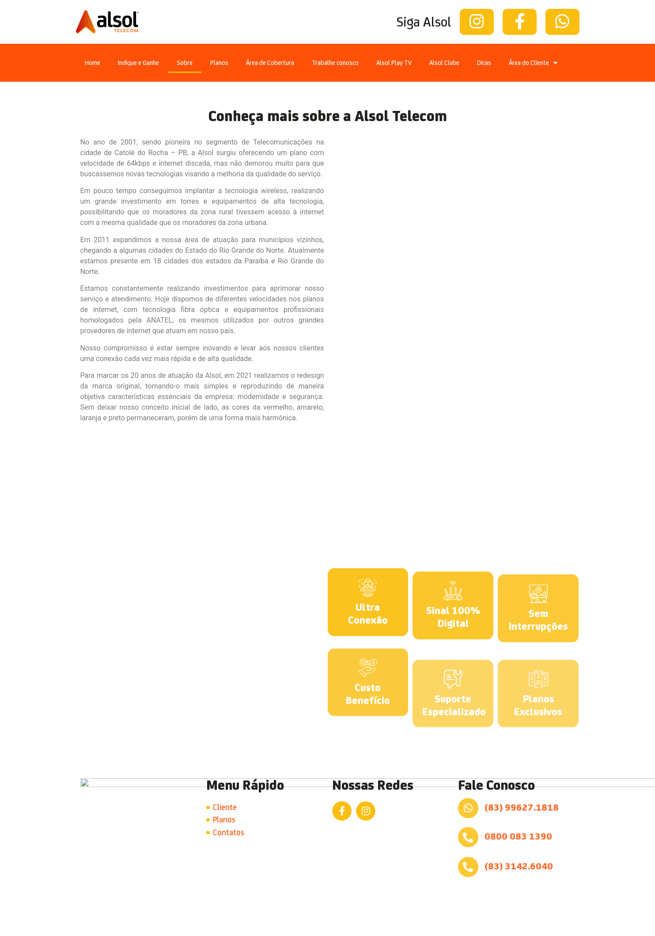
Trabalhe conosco (335, 62)
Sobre (185, 62)
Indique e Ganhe (138, 62)
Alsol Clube (444, 62)
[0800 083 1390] (468, 820)
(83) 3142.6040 (519, 849)
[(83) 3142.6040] (468, 850)
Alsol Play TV (394, 62)
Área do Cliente (533, 63)
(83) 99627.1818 (522, 790)
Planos (219, 62)
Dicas (484, 62)
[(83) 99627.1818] (468, 791)
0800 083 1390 (518, 819)
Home (92, 62)
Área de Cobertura (270, 62)
